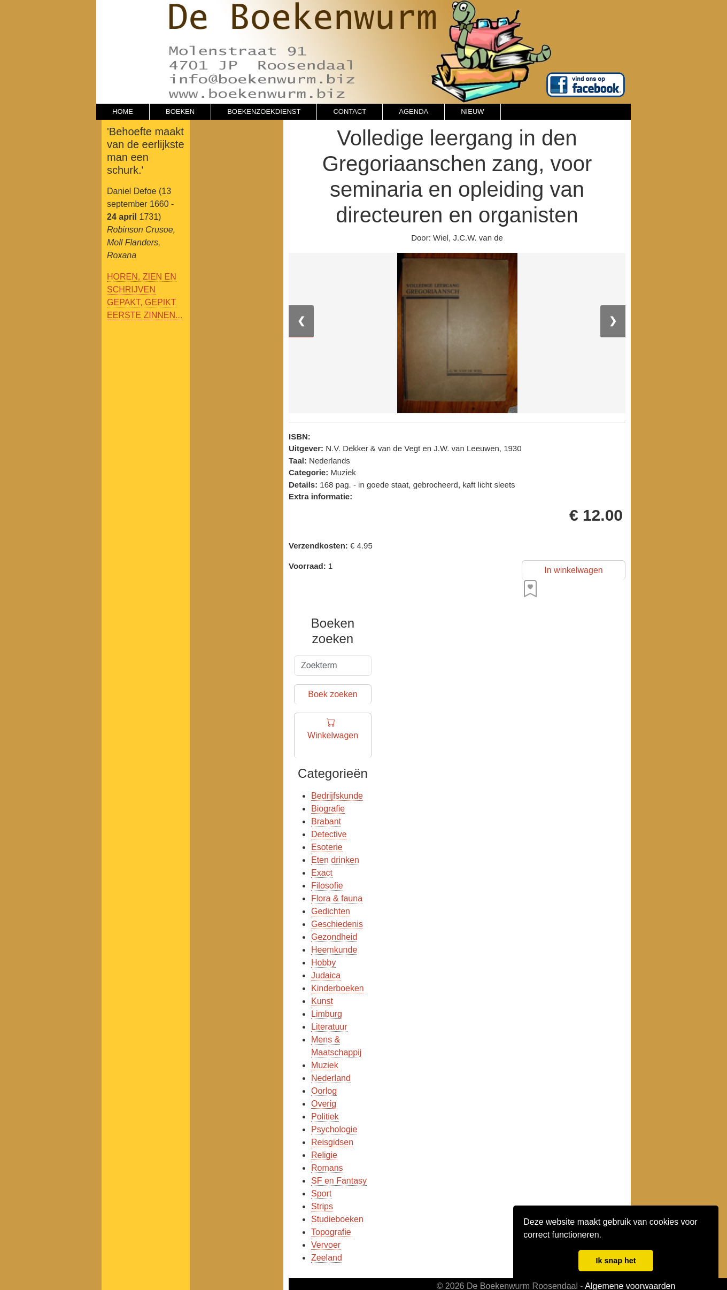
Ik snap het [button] (615, 1260)
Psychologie (334, 1129)
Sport (321, 1193)
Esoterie (327, 847)
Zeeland (326, 1257)
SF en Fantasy (339, 1180)
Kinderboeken (337, 988)
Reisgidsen (332, 1142)
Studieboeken (337, 1219)
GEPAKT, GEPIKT (141, 302)
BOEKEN (180, 111)
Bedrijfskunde (337, 795)
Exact (321, 872)
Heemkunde (334, 949)
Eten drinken (335, 859)
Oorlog (324, 1090)
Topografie (331, 1232)
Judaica (326, 975)
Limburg (326, 1013)
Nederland (331, 1078)
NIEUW (472, 111)
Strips (322, 1206)
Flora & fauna (336, 898)
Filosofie (327, 885)
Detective (329, 834)
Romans (327, 1167)
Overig (323, 1103)
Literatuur (329, 1026)
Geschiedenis (337, 924)
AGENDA (413, 111)
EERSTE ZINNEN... (144, 315)
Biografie (328, 808)
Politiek (325, 1116)
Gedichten (330, 911)
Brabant (326, 821)
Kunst (322, 1001)
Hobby (323, 962)
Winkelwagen (332, 736)
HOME (122, 111)
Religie (324, 1155)
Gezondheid (334, 936)
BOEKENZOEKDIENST (263, 111)
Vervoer (326, 1244)
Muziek (324, 1065)
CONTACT (349, 111)
